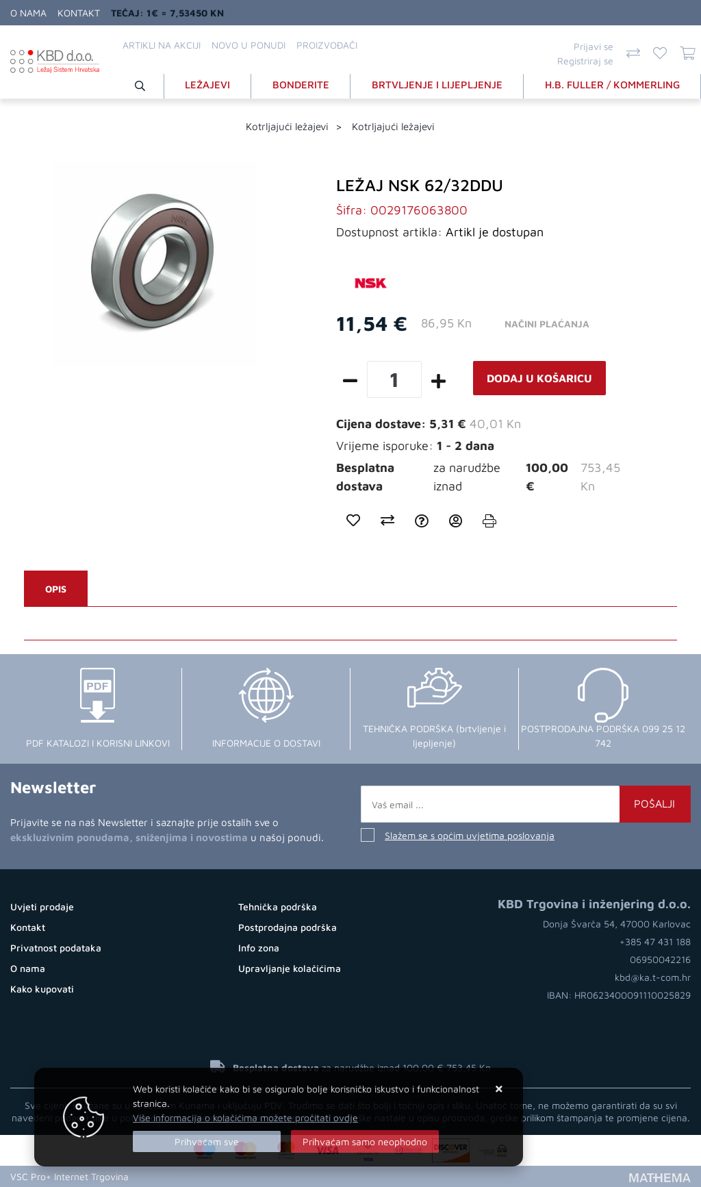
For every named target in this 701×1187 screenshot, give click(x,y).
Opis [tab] (55, 589)
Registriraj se (585, 60)
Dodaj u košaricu (539, 378)
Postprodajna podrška (287, 927)
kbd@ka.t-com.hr (653, 977)
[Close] (207, 1141)
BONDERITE (300, 84)
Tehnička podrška (277, 906)
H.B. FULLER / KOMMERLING (612, 84)
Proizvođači (326, 45)
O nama (28, 12)
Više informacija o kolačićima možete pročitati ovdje (245, 1117)
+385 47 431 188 (655, 941)
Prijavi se (593, 46)
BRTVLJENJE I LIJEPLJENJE (437, 84)
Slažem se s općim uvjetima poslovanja (470, 835)
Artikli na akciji (162, 45)
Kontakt (79, 12)
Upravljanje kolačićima (289, 968)
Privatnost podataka (55, 947)
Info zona (258, 947)
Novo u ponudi (248, 45)
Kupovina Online (172, 1176)
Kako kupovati (42, 989)
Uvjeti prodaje (42, 906)
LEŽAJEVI (207, 84)
